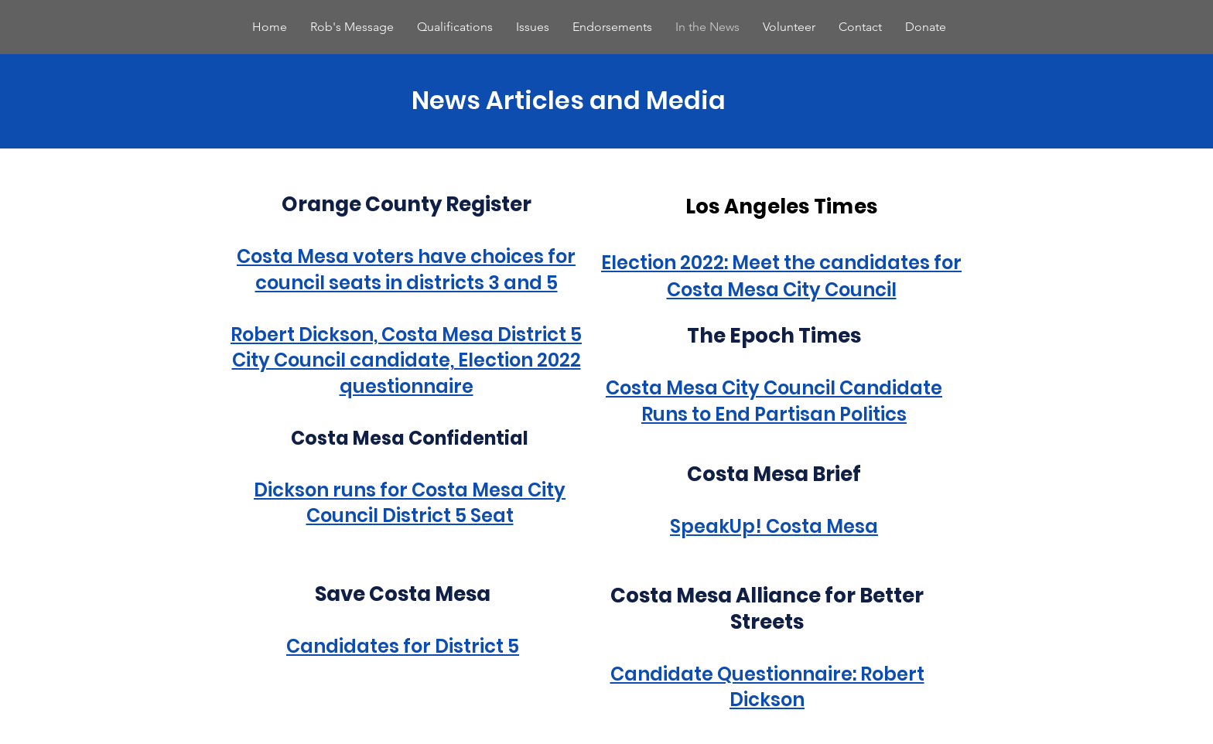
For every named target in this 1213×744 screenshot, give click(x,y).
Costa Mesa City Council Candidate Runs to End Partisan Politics (774, 401)
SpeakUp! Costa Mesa (774, 526)
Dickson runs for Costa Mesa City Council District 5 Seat (409, 503)
